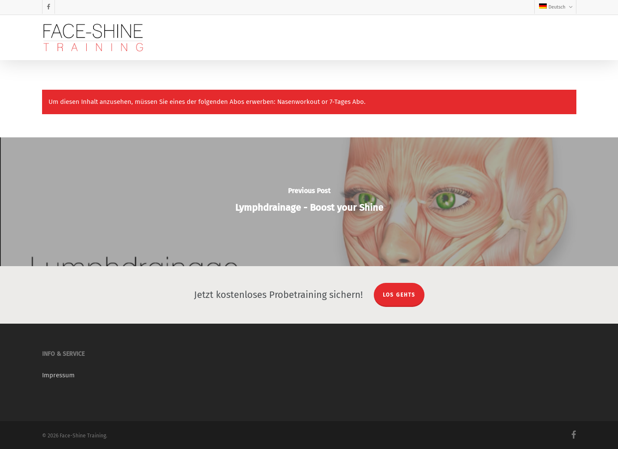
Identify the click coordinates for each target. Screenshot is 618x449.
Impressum (58, 375)
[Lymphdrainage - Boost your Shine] (309, 201)
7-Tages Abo (347, 102)
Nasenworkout (298, 102)
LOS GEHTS (399, 295)
